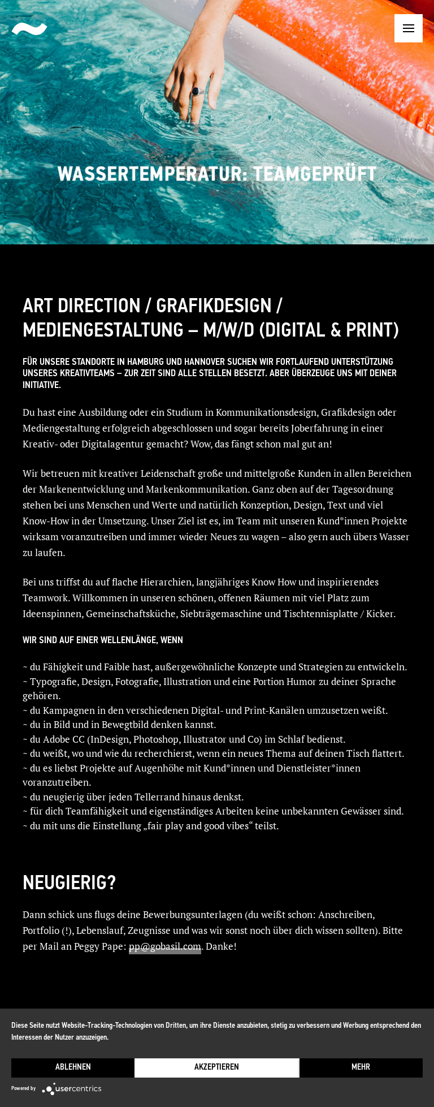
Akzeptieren (216, 1067)
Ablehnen (73, 1067)
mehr (360, 1067)
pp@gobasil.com (165, 946)
